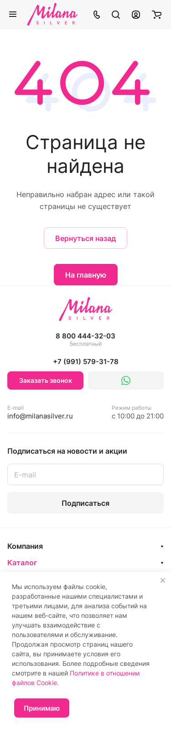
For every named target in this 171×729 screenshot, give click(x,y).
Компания (25, 546)
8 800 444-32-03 (85, 340)
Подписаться (85, 503)
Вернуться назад (85, 238)
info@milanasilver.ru (40, 412)
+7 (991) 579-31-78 (86, 361)
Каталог (22, 562)
